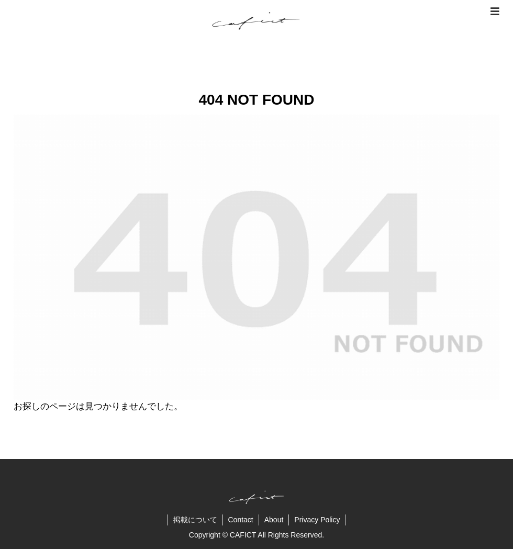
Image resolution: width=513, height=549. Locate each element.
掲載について (195, 520)
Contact (240, 520)
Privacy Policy (317, 520)
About (274, 520)
